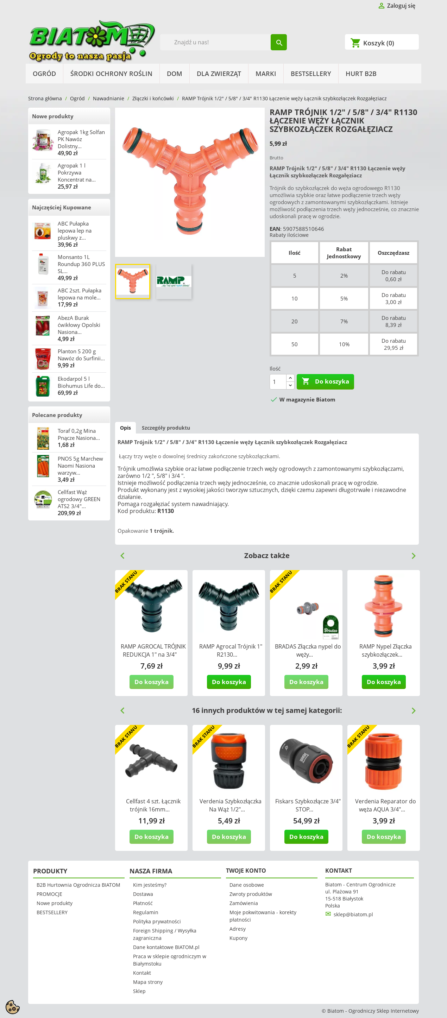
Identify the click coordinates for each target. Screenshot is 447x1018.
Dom (174, 73)
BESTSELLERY (311, 73)
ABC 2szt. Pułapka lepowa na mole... (79, 294)
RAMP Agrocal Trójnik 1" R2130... (230, 650)
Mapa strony (148, 982)
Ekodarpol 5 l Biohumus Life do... (81, 382)
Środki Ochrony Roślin (111, 73)
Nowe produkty (53, 116)
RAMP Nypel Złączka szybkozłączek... (385, 650)
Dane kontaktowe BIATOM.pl (166, 947)
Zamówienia (243, 903)
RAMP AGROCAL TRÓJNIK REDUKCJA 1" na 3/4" (153, 650)
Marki (266, 73)
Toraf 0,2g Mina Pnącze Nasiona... (79, 434)
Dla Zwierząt (219, 73)
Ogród (44, 73)
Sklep (139, 991)
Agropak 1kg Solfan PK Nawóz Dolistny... (81, 139)
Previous (119, 553)
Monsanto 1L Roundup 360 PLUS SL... (81, 263)
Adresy (237, 928)
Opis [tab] (125, 427)
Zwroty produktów (250, 894)
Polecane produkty (57, 414)
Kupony (238, 938)
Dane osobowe (246, 884)
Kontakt (142, 972)
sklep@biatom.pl (353, 914)
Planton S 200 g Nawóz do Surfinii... (81, 355)
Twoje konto (246, 870)
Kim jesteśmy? (149, 884)
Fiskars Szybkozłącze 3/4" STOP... (308, 805)
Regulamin (145, 912)
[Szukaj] (223, 42)
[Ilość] (278, 382)
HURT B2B (361, 73)
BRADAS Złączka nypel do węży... (308, 650)
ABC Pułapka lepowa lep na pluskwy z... (75, 230)
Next (410, 553)
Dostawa (143, 894)
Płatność (143, 903)
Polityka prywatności (157, 921)
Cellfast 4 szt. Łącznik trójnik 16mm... (153, 805)
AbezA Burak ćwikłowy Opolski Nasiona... (79, 324)
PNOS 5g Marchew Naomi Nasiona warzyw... (80, 465)
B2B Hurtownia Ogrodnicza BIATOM (78, 884)
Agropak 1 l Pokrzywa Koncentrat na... (77, 172)
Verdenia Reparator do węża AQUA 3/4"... (385, 805)
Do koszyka (325, 381)
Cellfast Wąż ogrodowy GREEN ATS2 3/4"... (79, 499)
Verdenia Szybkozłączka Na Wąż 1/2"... (231, 805)
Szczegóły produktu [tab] (166, 427)
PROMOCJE (49, 894)
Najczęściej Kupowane (61, 207)
